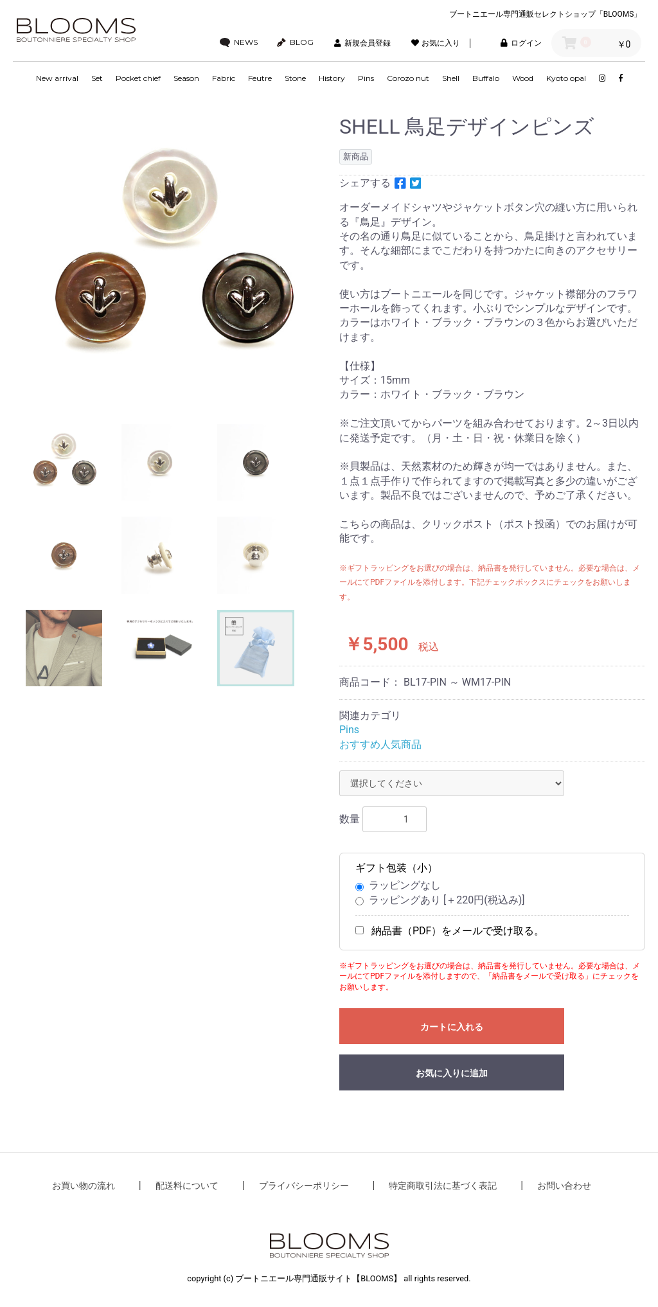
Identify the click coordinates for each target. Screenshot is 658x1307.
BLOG (295, 42)
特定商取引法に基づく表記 (443, 1185)
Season (186, 78)
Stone (295, 78)
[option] (171, 259)
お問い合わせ (564, 1185)
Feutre (260, 78)
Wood (522, 78)
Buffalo (485, 78)
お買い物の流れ (83, 1185)
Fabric (223, 78)
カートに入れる (451, 1027)
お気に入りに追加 (452, 1073)
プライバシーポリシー (304, 1185)
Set (97, 78)
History (332, 78)
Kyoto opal (566, 78)
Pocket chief (138, 78)
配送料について (187, 1185)
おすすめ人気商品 (380, 744)
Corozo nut (408, 78)
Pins (366, 78)
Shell (450, 78)
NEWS (239, 42)
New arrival (57, 78)
